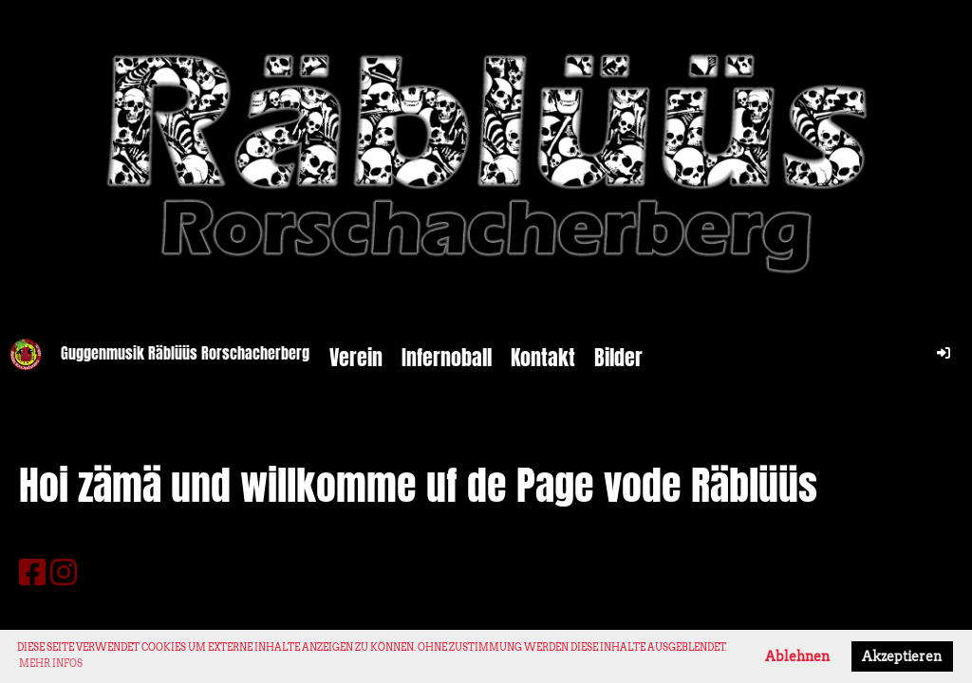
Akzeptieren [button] (902, 656)
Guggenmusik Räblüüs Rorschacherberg (185, 353)
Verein (356, 357)
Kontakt (543, 357)
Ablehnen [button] (797, 656)
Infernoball (447, 357)
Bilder (618, 357)
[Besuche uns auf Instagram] (63, 572)
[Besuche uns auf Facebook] (32, 572)
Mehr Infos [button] (51, 663)
